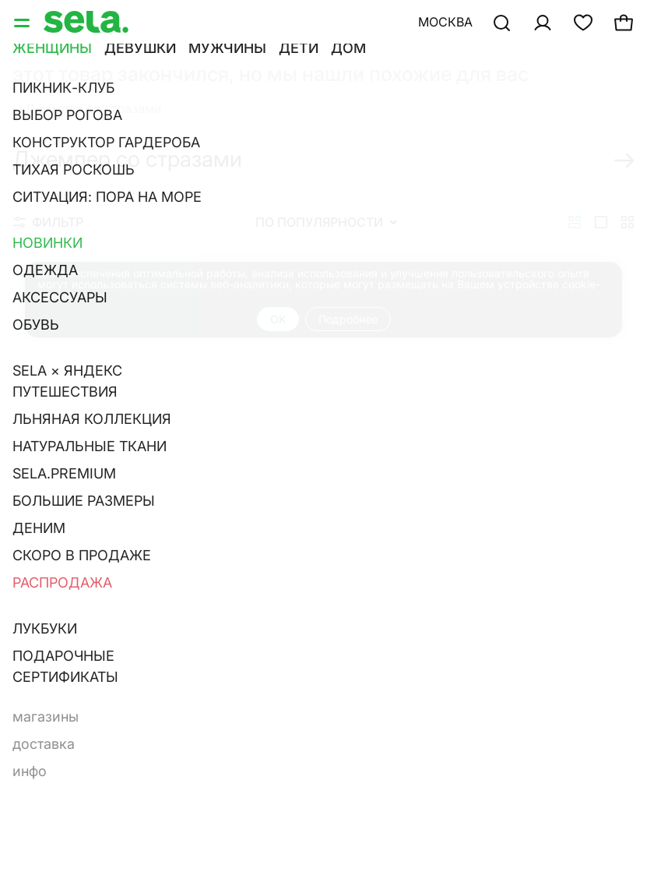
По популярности (326, 222)
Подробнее (348, 319)
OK (278, 319)
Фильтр (48, 222)
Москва (445, 22)
